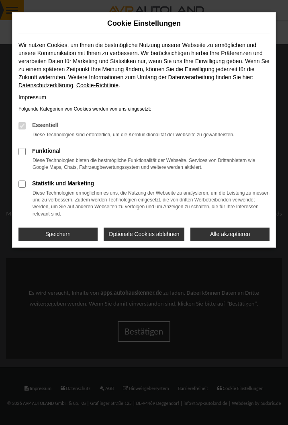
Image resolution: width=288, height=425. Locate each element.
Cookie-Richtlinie (97, 85)
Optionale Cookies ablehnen (144, 234)
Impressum (32, 97)
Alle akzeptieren (230, 234)
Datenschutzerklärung (45, 85)
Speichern (58, 234)
